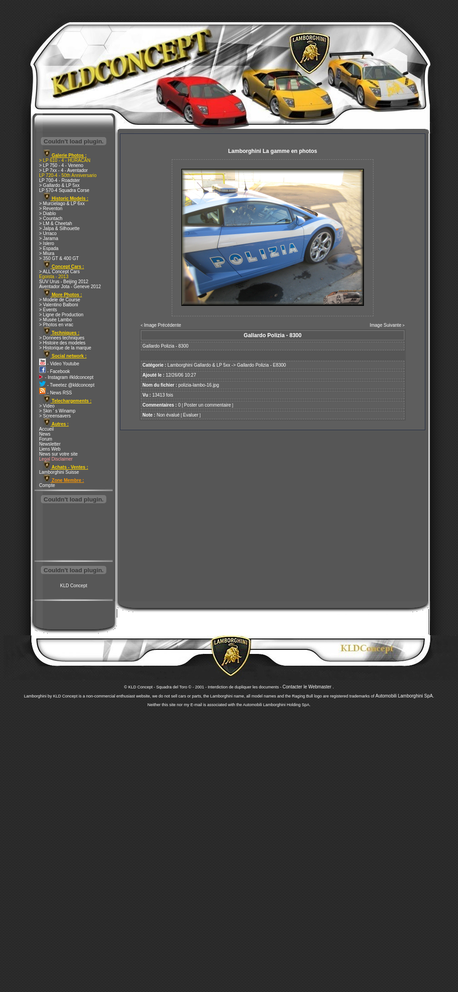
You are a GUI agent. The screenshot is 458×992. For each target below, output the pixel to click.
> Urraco (48, 233)
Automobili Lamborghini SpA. (404, 695)
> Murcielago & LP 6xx (62, 203)
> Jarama (48, 238)
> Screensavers (55, 415)
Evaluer (191, 415)
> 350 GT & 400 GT (59, 258)
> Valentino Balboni (58, 304)
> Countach (50, 218)
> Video (47, 405)
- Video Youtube (59, 363)
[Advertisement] (73, 532)
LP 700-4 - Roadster (59, 180)
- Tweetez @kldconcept (67, 385)
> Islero (46, 243)
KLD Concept (73, 585)
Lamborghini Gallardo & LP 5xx (199, 365)
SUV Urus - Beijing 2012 (63, 281)
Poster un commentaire (207, 405)
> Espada (49, 248)
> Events (48, 309)
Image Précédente (162, 325)
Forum (45, 439)
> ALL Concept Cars (59, 271)
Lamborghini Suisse (59, 472)
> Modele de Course (59, 299)
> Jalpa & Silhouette (59, 228)
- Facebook (54, 371)
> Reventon (50, 208)
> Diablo (47, 213)
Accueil (46, 429)
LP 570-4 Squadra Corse (64, 190)
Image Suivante (386, 325)
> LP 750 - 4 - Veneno (61, 165)
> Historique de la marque (65, 347)
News (44, 434)
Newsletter (49, 444)
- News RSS (55, 392)
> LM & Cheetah (55, 223)
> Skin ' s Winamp (57, 410)
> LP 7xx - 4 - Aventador (63, 170)
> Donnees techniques (62, 337)
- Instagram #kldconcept (66, 377)
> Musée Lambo (55, 319)
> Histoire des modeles (62, 342)
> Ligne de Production (61, 314)
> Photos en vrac (56, 324)
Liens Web (49, 449)
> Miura (47, 253)
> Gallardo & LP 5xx (59, 185)
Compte (47, 485)
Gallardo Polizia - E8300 (261, 365)
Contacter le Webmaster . (308, 686)
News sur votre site (58, 454)
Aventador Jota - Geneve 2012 (70, 286)
